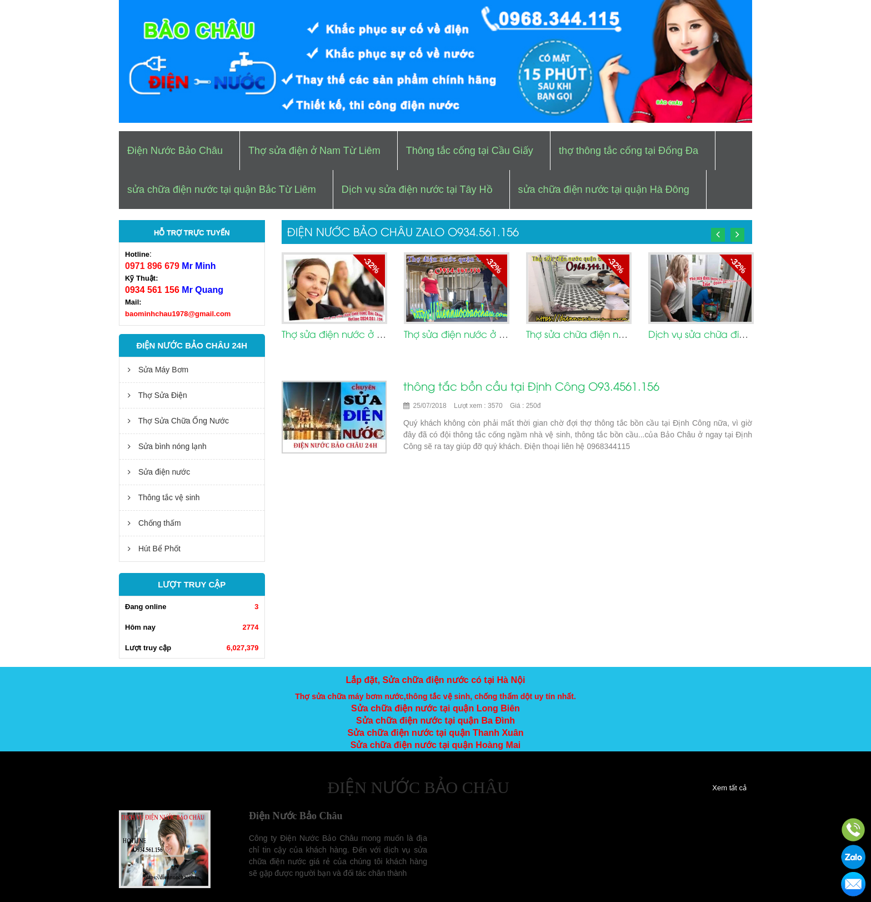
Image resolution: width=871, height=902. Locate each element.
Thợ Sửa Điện (157, 395)
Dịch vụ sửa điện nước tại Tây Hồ (417, 189)
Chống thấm (154, 523)
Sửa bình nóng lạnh (167, 446)
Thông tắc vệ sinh (164, 497)
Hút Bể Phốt (154, 548)
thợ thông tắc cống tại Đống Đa (628, 150)
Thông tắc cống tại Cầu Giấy (469, 150)
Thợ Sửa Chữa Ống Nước (178, 420)
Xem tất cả (729, 788)
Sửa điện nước (159, 471)
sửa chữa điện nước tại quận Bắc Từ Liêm (221, 189)
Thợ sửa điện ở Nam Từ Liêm (314, 150)
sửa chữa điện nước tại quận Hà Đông (603, 189)
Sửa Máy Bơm (158, 369)
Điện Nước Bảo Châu (175, 150)
